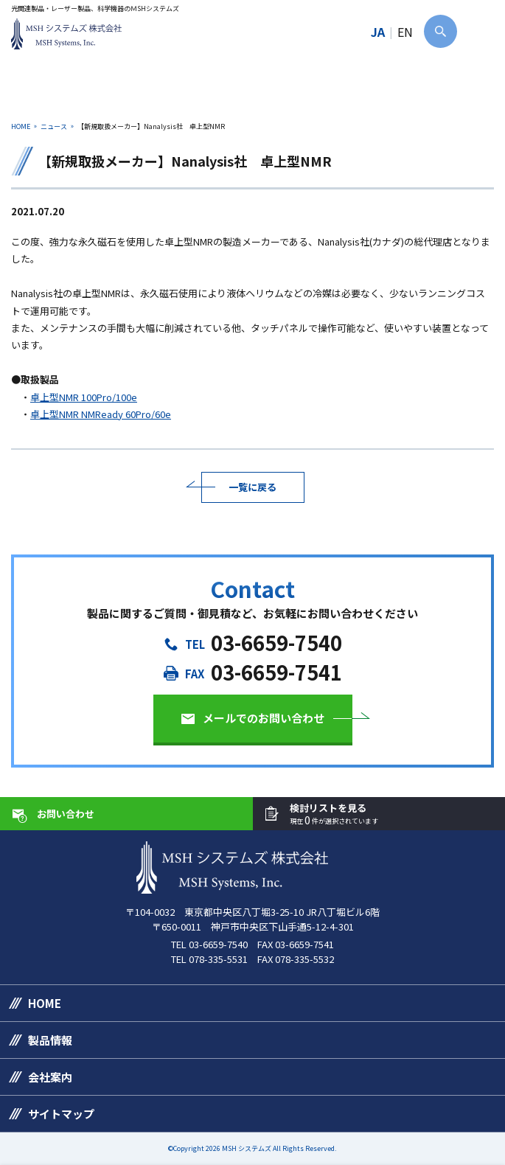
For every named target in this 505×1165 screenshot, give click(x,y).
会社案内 (50, 1077)
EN (405, 32)
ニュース (54, 126)
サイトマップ (61, 1113)
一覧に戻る (252, 487)
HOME (20, 126)
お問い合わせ (65, 814)
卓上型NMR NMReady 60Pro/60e (100, 414)
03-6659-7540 (276, 643)
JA (378, 32)
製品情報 (50, 1040)
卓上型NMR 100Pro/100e (83, 397)
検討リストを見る (334, 814)
